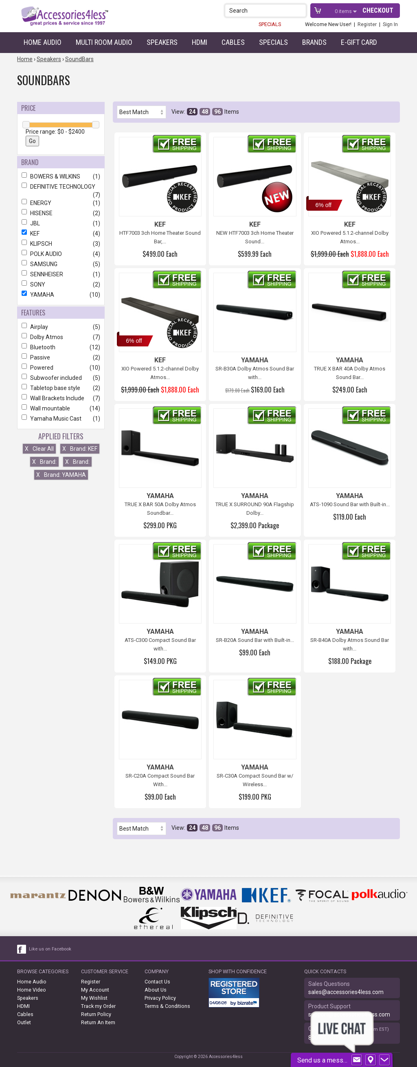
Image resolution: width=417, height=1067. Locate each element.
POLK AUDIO (61, 254)
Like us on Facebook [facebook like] (50, 949)
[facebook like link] (22, 949)
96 (217, 111)
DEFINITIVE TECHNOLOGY (61, 187)
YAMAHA (61, 295)
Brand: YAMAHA (61, 475)
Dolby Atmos (61, 337)
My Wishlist (94, 998)
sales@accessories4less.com (346, 992)
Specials (273, 42)
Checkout (377, 10)
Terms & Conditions (167, 1006)
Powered (61, 368)
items (344, 11)
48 (205, 111)
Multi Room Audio (104, 42)
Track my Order (98, 1006)
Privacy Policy (160, 998)
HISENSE (61, 213)
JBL (61, 223)
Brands (314, 42)
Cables (233, 42)
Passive (61, 357)
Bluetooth (61, 347)
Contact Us (157, 982)
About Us (156, 990)
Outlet (24, 1022)
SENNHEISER (61, 274)
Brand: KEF (79, 448)
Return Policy (96, 1014)
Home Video (31, 990)
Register (367, 24)
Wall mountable (61, 408)
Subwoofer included (61, 378)
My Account (95, 990)
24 (192, 111)
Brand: (44, 462)
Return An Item (98, 1022)
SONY (61, 284)
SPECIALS (270, 24)
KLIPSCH (61, 244)
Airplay (61, 327)
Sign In (390, 24)
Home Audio (42, 42)
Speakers (162, 42)
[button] (301, 10)
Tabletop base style (61, 388)
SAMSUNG (61, 264)
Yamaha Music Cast (61, 418)
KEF (61, 233)
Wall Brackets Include (61, 398)
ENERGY (61, 203)
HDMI (199, 42)
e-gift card (359, 42)
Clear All (39, 448)
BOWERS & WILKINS (61, 176)
